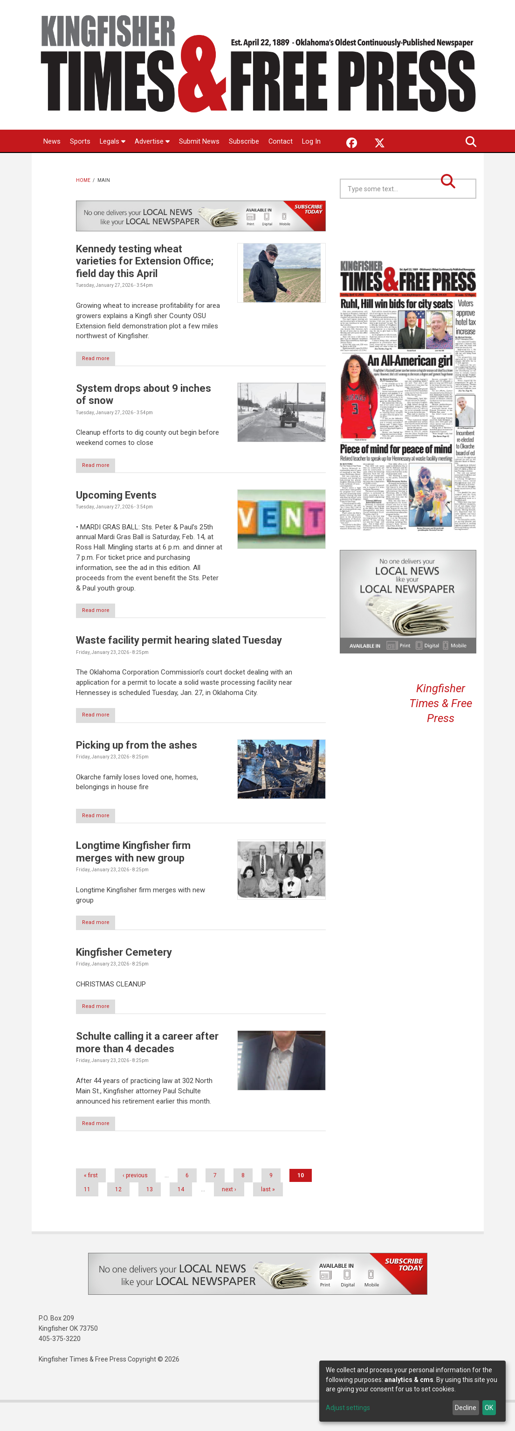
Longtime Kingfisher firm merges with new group (133, 878)
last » (268, 1218)
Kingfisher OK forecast (475, 245)
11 (87, 1218)
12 (118, 1218)
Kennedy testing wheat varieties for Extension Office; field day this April (144, 284)
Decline (465, 1407)
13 (149, 1218)
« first (91, 1204)
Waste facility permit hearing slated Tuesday (179, 665)
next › (229, 1218)
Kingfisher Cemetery (124, 979)
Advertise (152, 142)
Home (83, 203)
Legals (113, 142)
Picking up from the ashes (136, 771)
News (52, 142)
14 (181, 1218)
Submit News (199, 142)
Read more (100, 382)
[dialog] (412, 1391)
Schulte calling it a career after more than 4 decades (147, 1070)
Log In (52, 164)
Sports (80, 142)
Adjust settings (348, 1407)
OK (489, 1407)
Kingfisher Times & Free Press (440, 726)
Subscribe (244, 142)
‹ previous (135, 1204)
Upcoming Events (116, 519)
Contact (281, 142)
